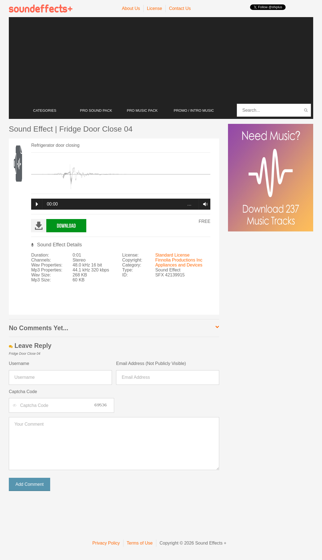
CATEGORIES (44, 110)
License (154, 8)
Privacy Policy (106, 543)
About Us (131, 8)
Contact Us (180, 8)
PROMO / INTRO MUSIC (194, 110)
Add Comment (29, 484)
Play (37, 204)
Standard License (172, 255)
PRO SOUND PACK (96, 110)
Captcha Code (23, 391)
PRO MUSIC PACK (142, 110)
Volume (204, 204)
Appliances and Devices (178, 265)
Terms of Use (140, 543)
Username (19, 363)
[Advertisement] (161, 60)
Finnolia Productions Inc (178, 260)
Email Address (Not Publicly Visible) (151, 363)
